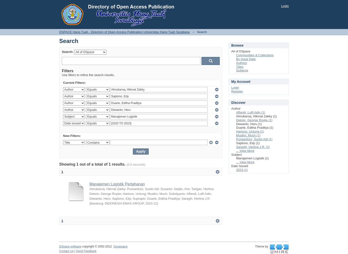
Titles (240, 67)
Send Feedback (86, 251)
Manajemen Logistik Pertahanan (117, 184)
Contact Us (66, 251)
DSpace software (70, 246)
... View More (245, 151)
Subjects (242, 70)
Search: (67, 52)
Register (237, 91)
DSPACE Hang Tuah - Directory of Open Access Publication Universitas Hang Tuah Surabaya (124, 32)
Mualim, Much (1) (248, 135)
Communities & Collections (255, 55)
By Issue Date (246, 59)
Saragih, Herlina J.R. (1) (253, 147)
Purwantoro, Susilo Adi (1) (254, 139)
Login (285, 6)
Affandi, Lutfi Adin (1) (250, 112)
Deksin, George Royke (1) (254, 120)
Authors (241, 63)
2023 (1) (242, 170)
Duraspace (120, 246)
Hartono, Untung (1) (250, 131)
